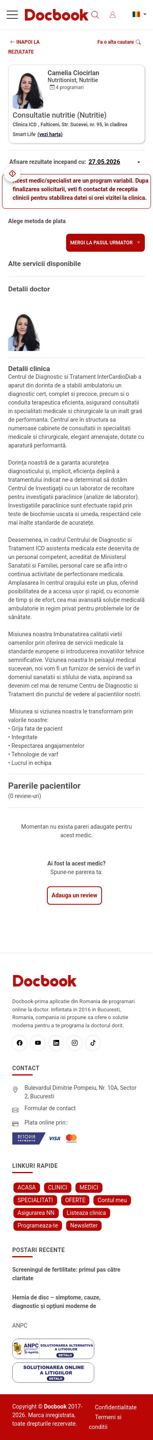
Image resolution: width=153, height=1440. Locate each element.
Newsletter (84, 1225)
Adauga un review (75, 895)
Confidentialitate (116, 1407)
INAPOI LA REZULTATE (24, 47)
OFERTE (75, 1200)
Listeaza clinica (86, 1213)
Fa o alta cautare (119, 42)
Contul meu (112, 1200)
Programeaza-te (38, 1225)
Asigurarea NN (36, 1213)
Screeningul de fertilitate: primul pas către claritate (66, 1273)
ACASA (27, 1187)
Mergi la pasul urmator (105, 243)
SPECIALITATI (35, 1200)
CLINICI (57, 1187)
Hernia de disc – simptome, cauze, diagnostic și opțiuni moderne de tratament (56, 1302)
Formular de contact (50, 1108)
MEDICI (89, 1187)
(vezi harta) (50, 134)
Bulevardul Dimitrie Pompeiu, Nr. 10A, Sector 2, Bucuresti (80, 1092)
